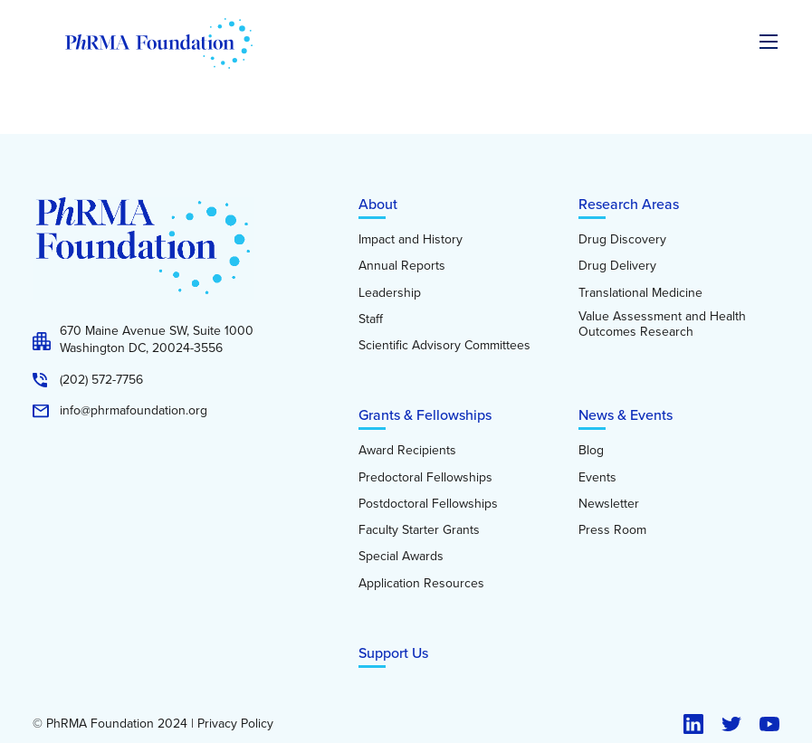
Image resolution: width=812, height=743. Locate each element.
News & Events (625, 415)
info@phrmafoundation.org (133, 411)
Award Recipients (407, 451)
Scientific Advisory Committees (444, 346)
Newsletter (608, 504)
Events (597, 478)
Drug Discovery (622, 240)
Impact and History (410, 240)
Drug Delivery (617, 266)
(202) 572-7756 (101, 380)
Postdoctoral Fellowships (428, 504)
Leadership (389, 293)
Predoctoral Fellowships (425, 478)
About (377, 204)
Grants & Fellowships (425, 415)
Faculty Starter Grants (419, 530)
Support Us (393, 653)
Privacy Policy (235, 724)
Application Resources (421, 584)
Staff (370, 319)
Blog (591, 451)
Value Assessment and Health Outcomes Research (662, 324)
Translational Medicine (640, 293)
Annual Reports (401, 266)
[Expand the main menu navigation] (768, 41)
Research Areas (628, 204)
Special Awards (401, 556)
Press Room (612, 530)
